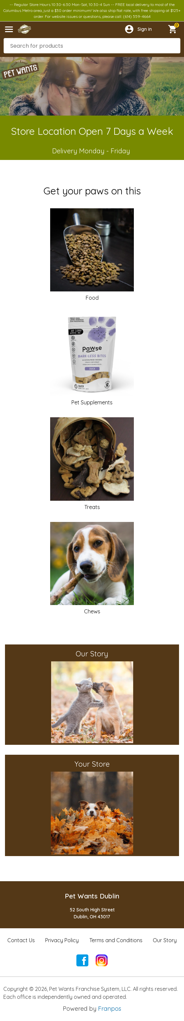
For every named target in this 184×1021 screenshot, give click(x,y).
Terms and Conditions (115, 940)
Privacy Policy (62, 940)
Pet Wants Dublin (92, 896)
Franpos (109, 1008)
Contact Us (21, 940)
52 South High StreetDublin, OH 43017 (92, 913)
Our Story (165, 940)
